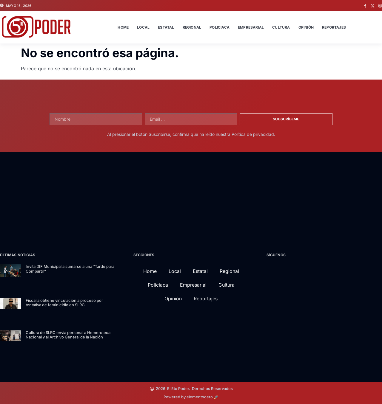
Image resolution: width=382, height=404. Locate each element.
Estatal (166, 27)
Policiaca (219, 27)
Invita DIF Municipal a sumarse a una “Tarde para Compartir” (70, 269)
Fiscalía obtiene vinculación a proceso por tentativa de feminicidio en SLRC (64, 302)
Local (143, 27)
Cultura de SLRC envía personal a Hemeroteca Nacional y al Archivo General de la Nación (68, 335)
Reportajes (334, 27)
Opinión (306, 27)
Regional (192, 27)
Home (123, 27)
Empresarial (251, 27)
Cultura (281, 27)
